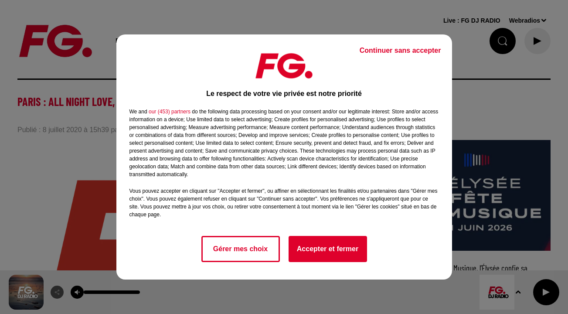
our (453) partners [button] (169, 112)
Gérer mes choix (240, 249)
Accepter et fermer (327, 249)
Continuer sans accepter (400, 50)
